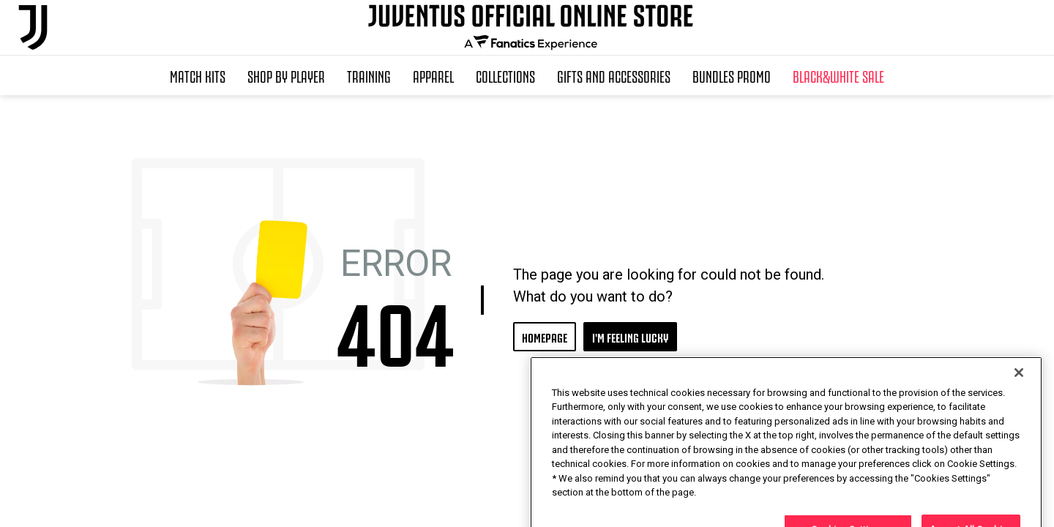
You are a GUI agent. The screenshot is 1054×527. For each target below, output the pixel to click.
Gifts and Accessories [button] (613, 75)
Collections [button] (505, 75)
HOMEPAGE (544, 336)
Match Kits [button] (197, 75)
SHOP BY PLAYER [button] (286, 75)
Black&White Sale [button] (838, 75)
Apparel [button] (433, 75)
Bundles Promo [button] (731, 75)
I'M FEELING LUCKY (630, 336)
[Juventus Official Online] (33, 27)
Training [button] (369, 75)
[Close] (1019, 409)
